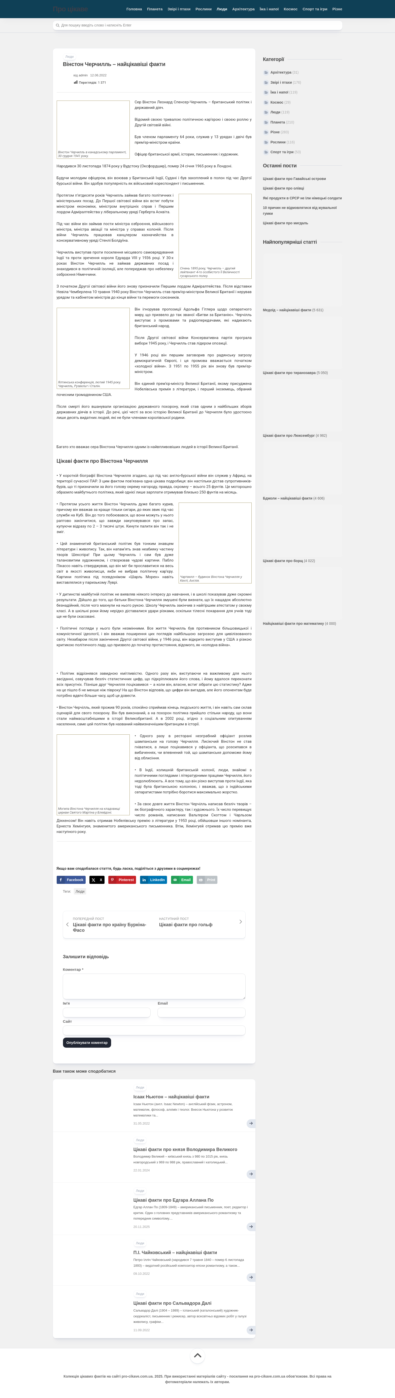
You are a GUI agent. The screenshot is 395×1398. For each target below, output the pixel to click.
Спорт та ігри (315, 9)
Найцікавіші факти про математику (293, 624)
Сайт (67, 1021)
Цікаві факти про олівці (283, 188)
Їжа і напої (269, 9)
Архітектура (243, 9)
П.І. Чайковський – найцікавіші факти (175, 1252)
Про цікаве (70, 9)
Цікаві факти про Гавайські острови (294, 179)
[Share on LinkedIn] (153, 880)
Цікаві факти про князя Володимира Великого (186, 1149)
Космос (291, 9)
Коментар (73, 969)
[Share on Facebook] (71, 880)
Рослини (203, 9)
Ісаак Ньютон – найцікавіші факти (171, 1096)
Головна (134, 9)
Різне (337, 9)
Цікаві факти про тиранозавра (289, 373)
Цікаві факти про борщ (283, 561)
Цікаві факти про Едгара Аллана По (174, 1200)
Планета (155, 9)
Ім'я (66, 1003)
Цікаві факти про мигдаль (285, 223)
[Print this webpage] (207, 880)
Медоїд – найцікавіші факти (287, 310)
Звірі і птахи (179, 9)
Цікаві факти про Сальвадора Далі (173, 1303)
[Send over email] (182, 880)
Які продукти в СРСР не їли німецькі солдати (302, 198)
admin (83, 75)
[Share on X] (96, 880)
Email (163, 1003)
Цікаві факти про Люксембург (289, 435)
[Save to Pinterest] (122, 880)
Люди (222, 9)
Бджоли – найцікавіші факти (287, 498)
